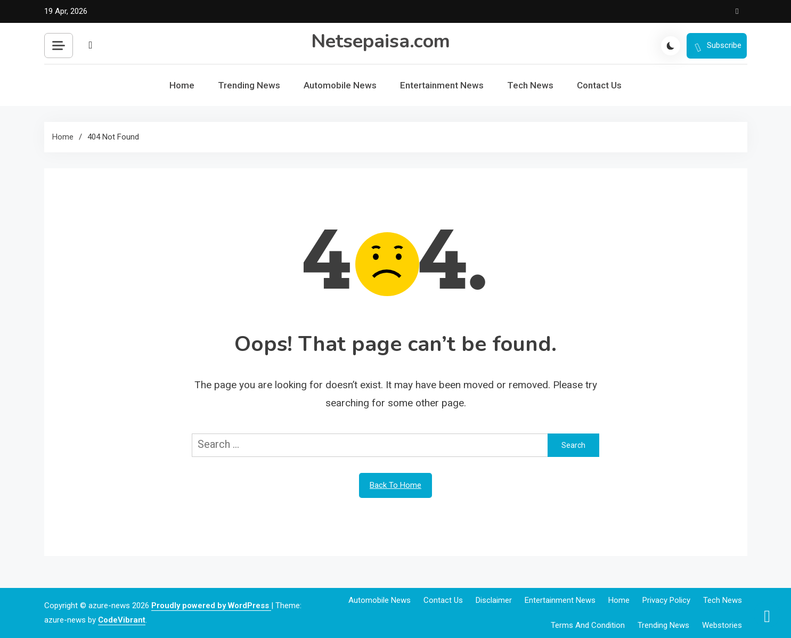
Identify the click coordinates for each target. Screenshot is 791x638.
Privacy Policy (666, 600)
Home (181, 85)
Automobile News (340, 85)
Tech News (530, 85)
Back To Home (395, 485)
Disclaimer (494, 600)
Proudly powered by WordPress (211, 605)
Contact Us (599, 85)
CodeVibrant (121, 620)
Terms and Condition (588, 625)
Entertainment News (442, 85)
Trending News (249, 85)
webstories (722, 625)
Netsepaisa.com (380, 41)
